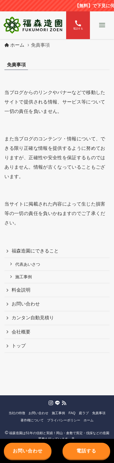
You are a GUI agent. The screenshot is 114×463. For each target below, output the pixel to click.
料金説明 (21, 290)
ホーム (89, 420)
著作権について (32, 420)
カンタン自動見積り (33, 317)
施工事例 (23, 276)
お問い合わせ (26, 304)
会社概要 (21, 332)
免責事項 (98, 413)
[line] (57, 402)
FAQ (72, 413)
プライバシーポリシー (63, 420)
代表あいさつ (27, 264)
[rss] (63, 402)
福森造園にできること (35, 251)
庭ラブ (84, 413)
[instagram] (50, 402)
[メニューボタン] (102, 25)
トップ (19, 345)
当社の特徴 (17, 413)
